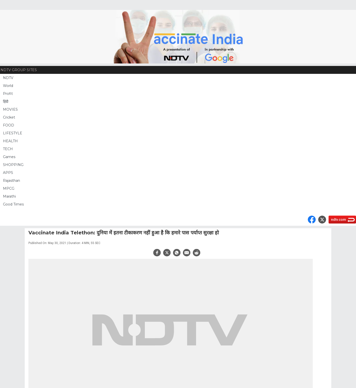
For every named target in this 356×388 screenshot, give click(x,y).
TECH (8, 149)
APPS (8, 172)
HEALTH (10, 141)
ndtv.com (338, 220)
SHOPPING (13, 165)
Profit (8, 93)
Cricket (9, 117)
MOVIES (10, 109)
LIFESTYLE (12, 133)
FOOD (8, 125)
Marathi (9, 196)
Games (9, 157)
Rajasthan (11, 180)
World (8, 85)
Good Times (13, 204)
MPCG (8, 188)
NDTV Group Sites (18, 70)
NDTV (8, 78)
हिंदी (5, 101)
